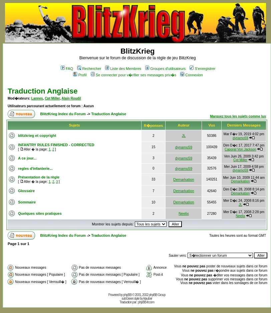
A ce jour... (27, 158)
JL (184, 136)
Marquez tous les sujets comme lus (238, 116)
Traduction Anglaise (42, 91)
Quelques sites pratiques (40, 213)
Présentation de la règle (38, 177)
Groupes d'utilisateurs (165, 69)
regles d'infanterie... (35, 168)
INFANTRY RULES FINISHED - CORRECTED (56, 145)
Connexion (191, 75)
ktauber (148, 298)
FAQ (67, 69)
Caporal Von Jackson (240, 149)
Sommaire (27, 202)
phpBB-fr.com (146, 302)
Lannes (37, 98)
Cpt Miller (52, 98)
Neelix (184, 213)
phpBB (127, 295)
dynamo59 (240, 138)
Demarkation (183, 179)
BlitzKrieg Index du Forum (63, 114)
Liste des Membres (123, 69)
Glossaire (26, 191)
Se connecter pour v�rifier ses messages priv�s (133, 75)
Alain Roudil (71, 98)
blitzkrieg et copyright (37, 136)
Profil (79, 75)
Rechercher (89, 69)
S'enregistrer (202, 69)
